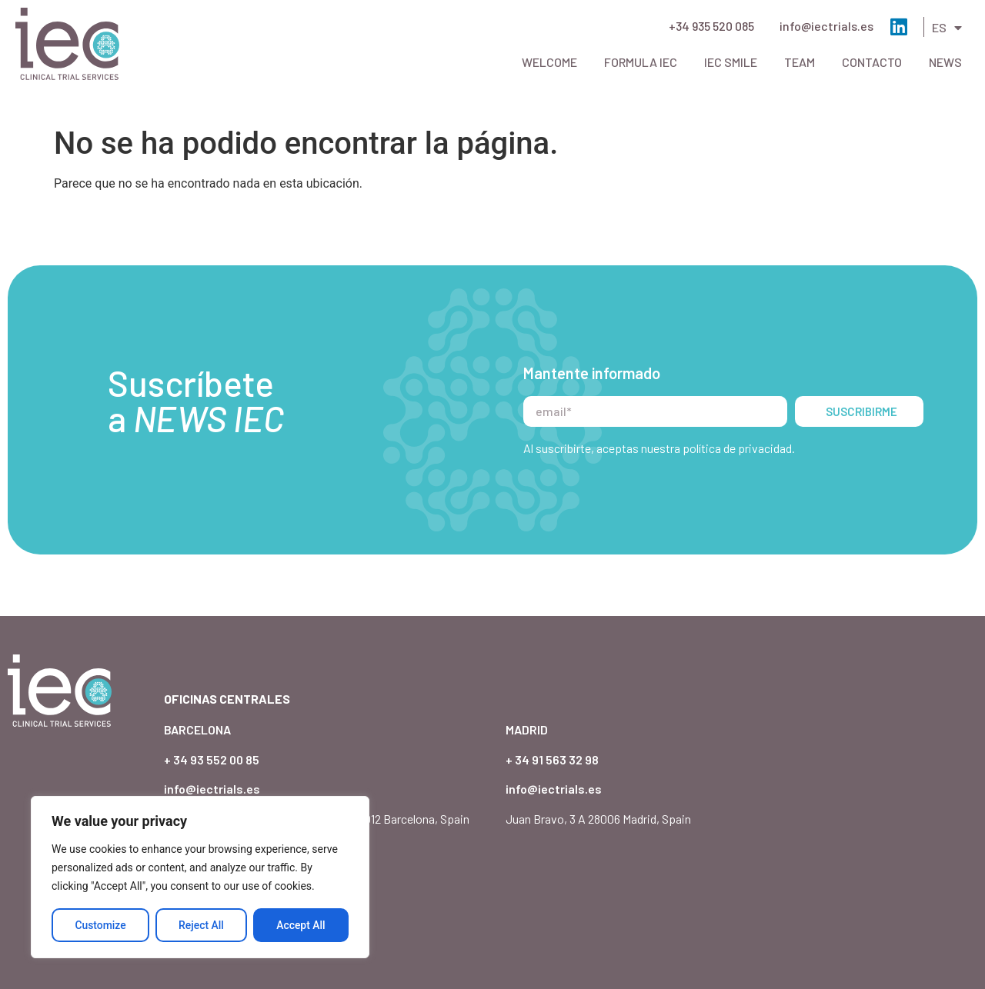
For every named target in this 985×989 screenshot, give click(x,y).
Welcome (549, 62)
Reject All (201, 925)
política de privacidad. (739, 418)
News (945, 62)
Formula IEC (640, 62)
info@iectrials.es (826, 25)
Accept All (301, 925)
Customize (100, 925)
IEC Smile (730, 62)
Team (799, 62)
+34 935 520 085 (711, 25)
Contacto (872, 62)
